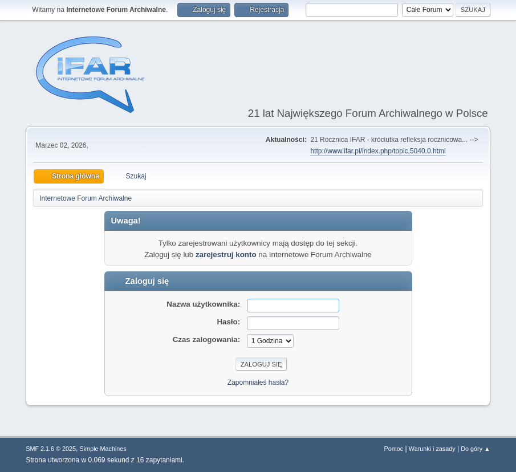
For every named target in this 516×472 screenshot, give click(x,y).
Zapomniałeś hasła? (258, 382)
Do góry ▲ (475, 448)
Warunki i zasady (432, 448)
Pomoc (394, 448)
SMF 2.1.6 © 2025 (51, 448)
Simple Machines (103, 448)
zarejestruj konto (226, 254)
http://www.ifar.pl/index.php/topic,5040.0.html (377, 151)
